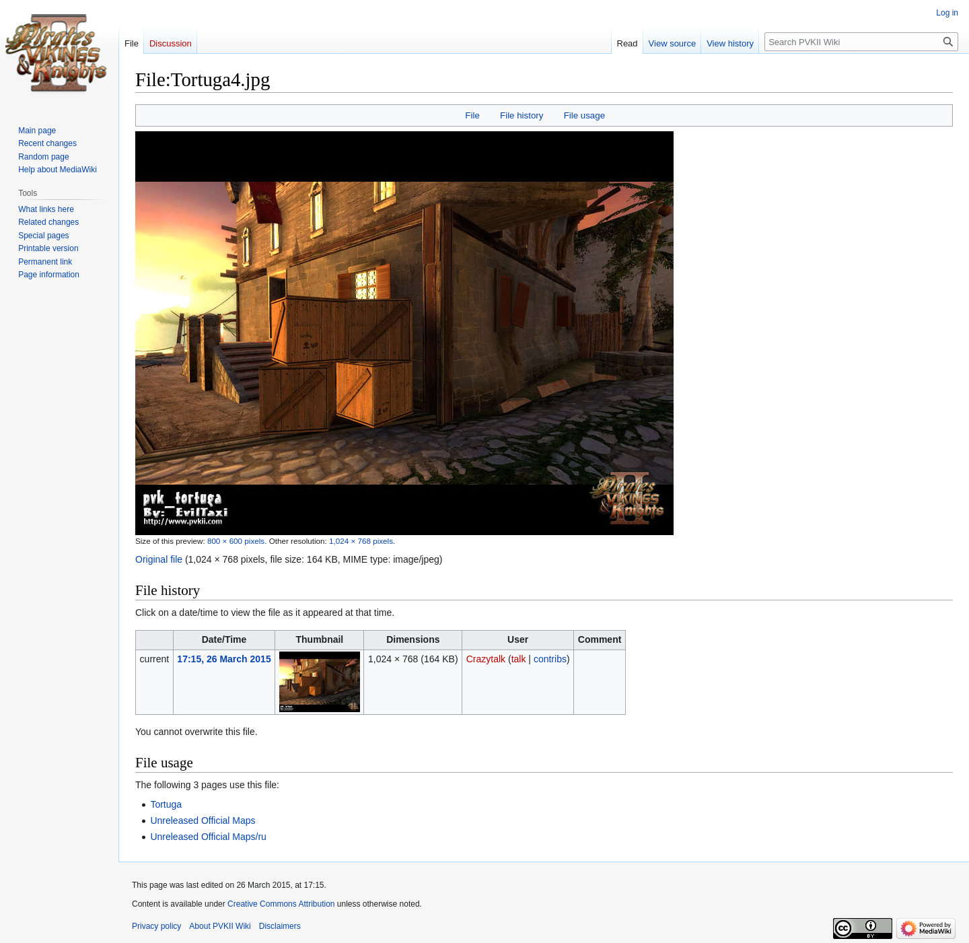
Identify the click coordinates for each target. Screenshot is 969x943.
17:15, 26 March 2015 (224, 659)
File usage (584, 115)
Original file (158, 559)
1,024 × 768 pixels (361, 540)
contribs (550, 659)
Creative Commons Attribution (280, 904)
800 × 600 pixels (235, 540)
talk (518, 659)
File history (521, 115)
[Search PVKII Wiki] (861, 41)
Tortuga (166, 804)
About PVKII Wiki (219, 926)
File (472, 115)
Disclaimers (280, 926)
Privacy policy (156, 926)
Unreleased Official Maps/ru (208, 836)
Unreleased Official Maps (202, 820)
